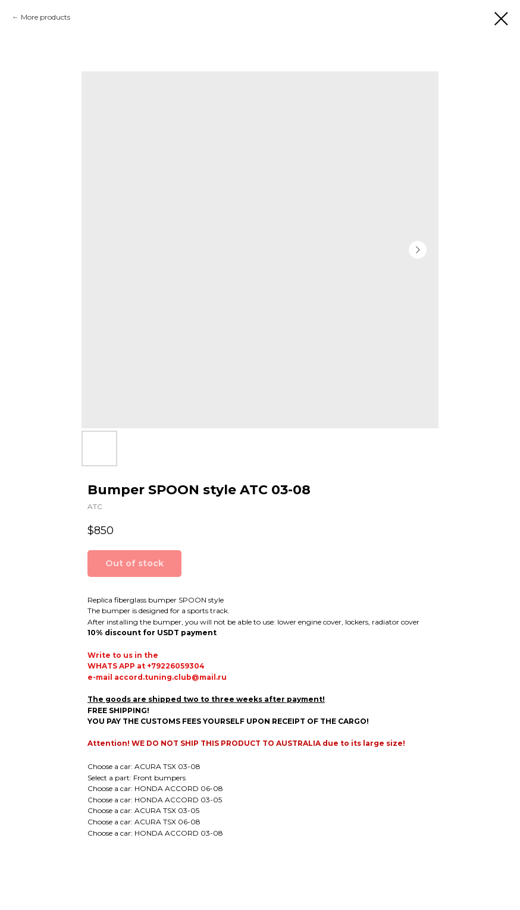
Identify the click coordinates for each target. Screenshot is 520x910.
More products (45, 16)
